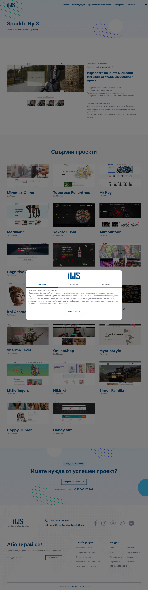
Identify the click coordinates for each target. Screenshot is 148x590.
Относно (106, 284)
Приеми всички (74, 311)
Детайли (74, 284)
